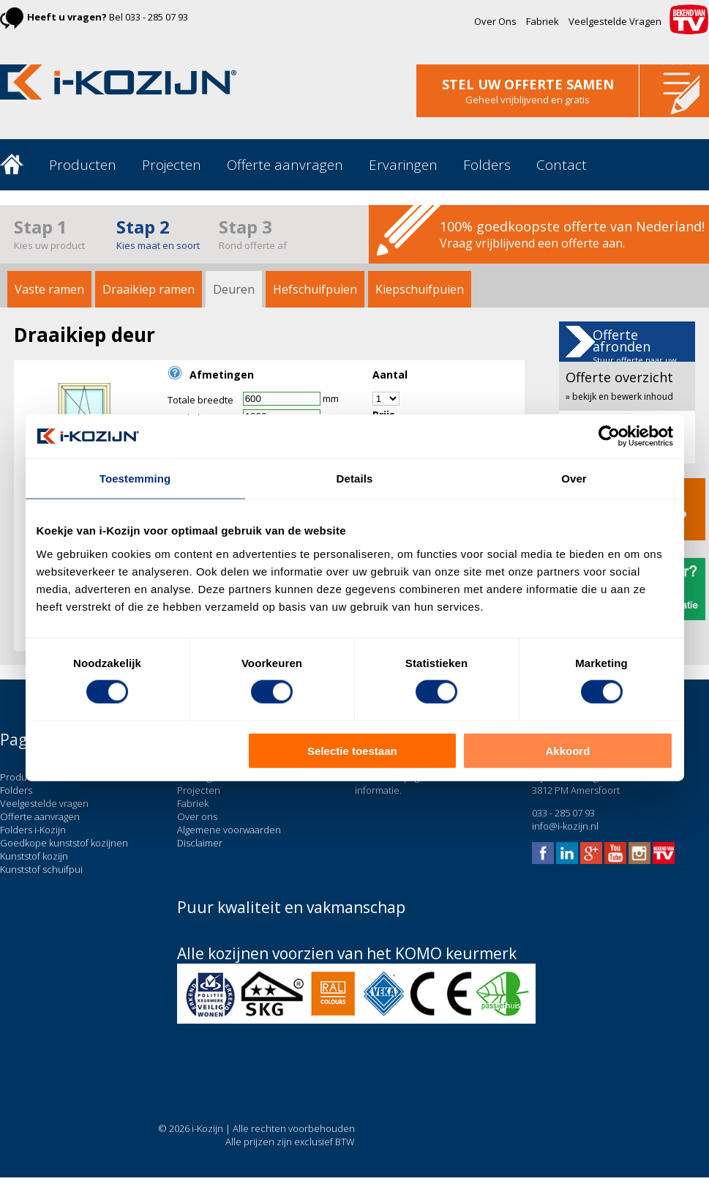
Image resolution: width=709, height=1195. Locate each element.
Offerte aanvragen (285, 164)
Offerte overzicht (619, 385)
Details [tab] (355, 478)
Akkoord (568, 750)
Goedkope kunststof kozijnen (64, 842)
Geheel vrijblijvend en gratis (527, 99)
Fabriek (542, 21)
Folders (487, 164)
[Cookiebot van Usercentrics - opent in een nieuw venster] (609, 436)
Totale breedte (200, 399)
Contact (561, 164)
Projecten (171, 164)
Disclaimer (199, 842)
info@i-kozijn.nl (565, 826)
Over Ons (495, 21)
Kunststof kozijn (34, 856)
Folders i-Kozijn (33, 829)
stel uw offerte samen (528, 84)
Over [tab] (574, 478)
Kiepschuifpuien (419, 289)
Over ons (197, 816)
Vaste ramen (49, 289)
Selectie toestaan (352, 750)
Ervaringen (403, 164)
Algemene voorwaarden (229, 829)
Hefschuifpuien (315, 289)
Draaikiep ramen (148, 289)
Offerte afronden (635, 352)
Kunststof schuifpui (41, 869)
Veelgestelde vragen (44, 803)
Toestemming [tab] (135, 478)
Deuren (234, 289)
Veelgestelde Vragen (615, 21)
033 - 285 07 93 (156, 16)
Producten (82, 164)
